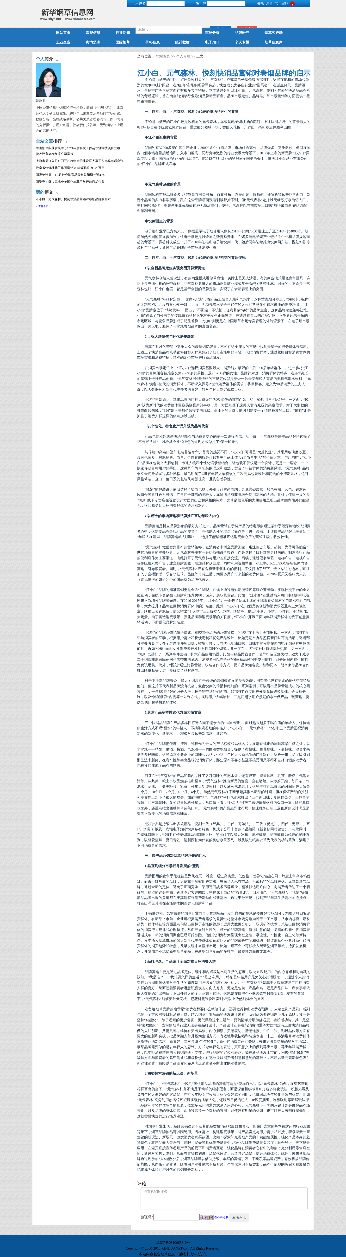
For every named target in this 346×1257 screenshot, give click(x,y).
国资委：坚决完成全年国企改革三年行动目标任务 (70, 182)
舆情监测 (93, 42)
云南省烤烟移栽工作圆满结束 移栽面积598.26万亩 (70, 168)
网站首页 (63, 33)
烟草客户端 (274, 33)
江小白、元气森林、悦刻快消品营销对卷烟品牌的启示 (73, 199)
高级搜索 (299, 15)
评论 (141, 1183)
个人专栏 (242, 42)
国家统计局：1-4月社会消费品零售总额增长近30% (70, 175)
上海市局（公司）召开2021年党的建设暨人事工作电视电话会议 (79, 161)
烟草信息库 (274, 42)
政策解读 (182, 33)
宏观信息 (93, 33)
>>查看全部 (42, 206)
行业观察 (152, 33)
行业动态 (123, 33)
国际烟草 (123, 42)
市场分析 (212, 33)
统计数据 (182, 42)
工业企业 (63, 42)
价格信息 (152, 42)
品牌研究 (242, 33)
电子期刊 (212, 42)
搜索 (273, 15)
